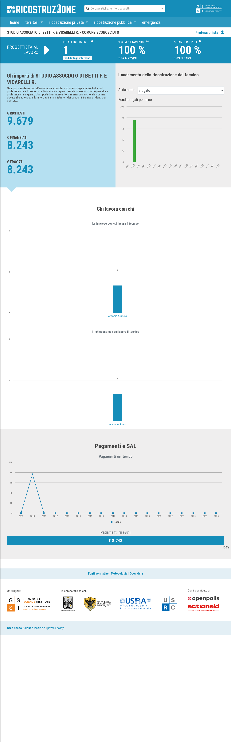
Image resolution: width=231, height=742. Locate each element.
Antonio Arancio (117, 316)
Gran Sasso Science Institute (26, 628)
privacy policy (55, 628)
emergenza (151, 22)
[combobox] (121, 8)
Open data (136, 573)
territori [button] (32, 22)
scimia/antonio (117, 424)
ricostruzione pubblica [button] (113, 22)
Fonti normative (98, 573)
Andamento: (127, 90)
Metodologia (119, 573)
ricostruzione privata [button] (67, 22)
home (14, 22)
